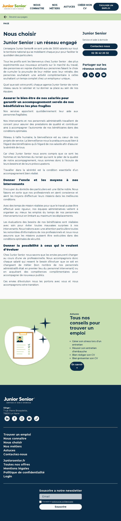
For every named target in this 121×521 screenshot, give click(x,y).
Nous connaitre (37, 7)
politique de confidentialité (62, 502)
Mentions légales (16, 468)
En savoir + (77, 366)
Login (7, 476)
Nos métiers (55, 7)
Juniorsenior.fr (14, 460)
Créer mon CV (85, 7)
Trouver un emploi (106, 6)
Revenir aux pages (18, 17)
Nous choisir (12, 442)
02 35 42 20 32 (100, 53)
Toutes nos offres (16, 464)
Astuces (69, 6)
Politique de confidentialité (24, 472)
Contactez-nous (100, 46)
